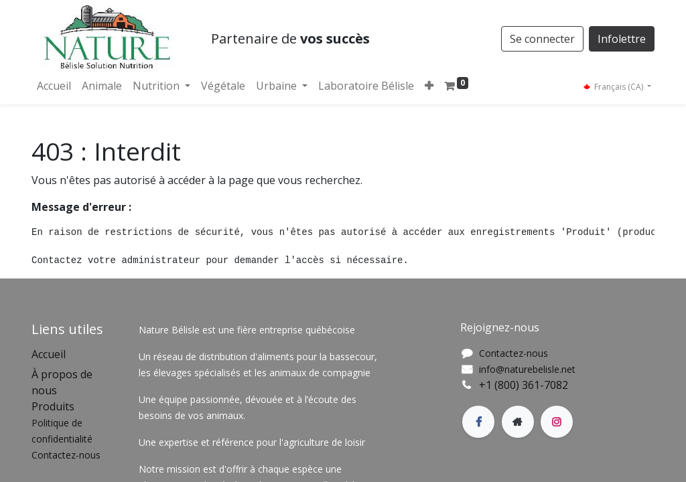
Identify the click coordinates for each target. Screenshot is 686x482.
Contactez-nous (513, 353)
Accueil (48, 354)
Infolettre (622, 38)
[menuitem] (53, 85)
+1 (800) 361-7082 (523, 385)
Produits (52, 406)
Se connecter (542, 38)
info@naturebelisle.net (527, 369)
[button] (429, 85)
